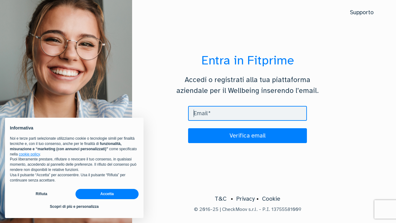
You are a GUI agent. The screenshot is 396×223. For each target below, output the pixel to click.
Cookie (271, 199)
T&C (220, 199)
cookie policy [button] (29, 154)
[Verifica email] (247, 135)
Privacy (245, 199)
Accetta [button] (107, 194)
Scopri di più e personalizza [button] (74, 206)
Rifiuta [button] (41, 194)
